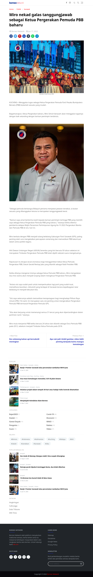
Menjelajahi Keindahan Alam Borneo (34, 401)
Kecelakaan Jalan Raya (26, 376)
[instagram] (70, 2)
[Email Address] (63, 564)
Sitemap (51, 535)
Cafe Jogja (13, 506)
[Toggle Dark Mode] (74, 2)
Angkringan (14, 502)
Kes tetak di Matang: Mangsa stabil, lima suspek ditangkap (42, 456)
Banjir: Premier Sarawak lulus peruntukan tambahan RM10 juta (44, 368)
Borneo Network (53, 574)
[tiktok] (28, 557)
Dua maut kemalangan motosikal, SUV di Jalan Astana (40, 379)
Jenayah (22, 453)
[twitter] (19, 557)
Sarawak (31, 365)
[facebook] (66, 2)
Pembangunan (24, 387)
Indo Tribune (14, 509)
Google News (52, 542)
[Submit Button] (81, 564)
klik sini (15, 544)
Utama (36, 365)
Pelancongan (24, 398)
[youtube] (24, 557)
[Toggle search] (78, 3)
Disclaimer (51, 538)
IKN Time (13, 513)
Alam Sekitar (24, 365)
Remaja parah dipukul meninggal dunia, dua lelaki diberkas (42, 467)
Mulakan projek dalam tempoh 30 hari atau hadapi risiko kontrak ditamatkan (49, 390)
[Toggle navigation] (82, 3)
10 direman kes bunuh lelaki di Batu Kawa (36, 478)
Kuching (36, 376)
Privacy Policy (52, 545)
